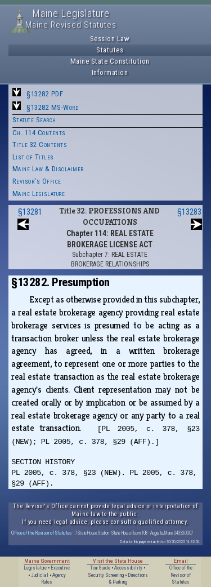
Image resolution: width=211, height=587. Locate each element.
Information (110, 72)
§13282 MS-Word (52, 107)
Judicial (39, 575)
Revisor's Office (36, 181)
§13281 (30, 211)
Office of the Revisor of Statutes (41, 533)
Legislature (35, 568)
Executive (60, 568)
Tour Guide (100, 568)
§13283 (189, 211)
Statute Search (34, 119)
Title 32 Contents (40, 144)
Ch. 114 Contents (39, 132)
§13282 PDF (44, 94)
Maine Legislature (38, 193)
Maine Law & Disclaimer (48, 168)
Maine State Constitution (110, 61)
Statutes (109, 50)
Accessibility (128, 568)
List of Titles (33, 157)
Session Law (110, 38)
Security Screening (106, 575)
